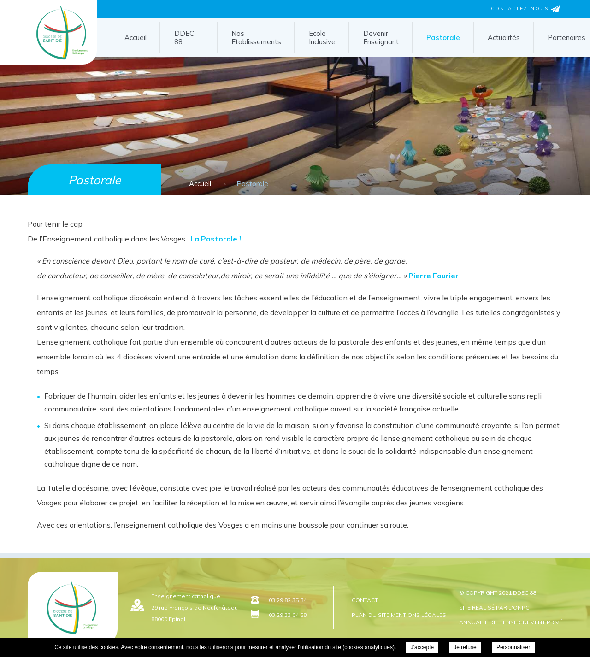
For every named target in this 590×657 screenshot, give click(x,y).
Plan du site (370, 614)
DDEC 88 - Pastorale (48, 61)
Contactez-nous (525, 8)
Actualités (504, 37)
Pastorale (443, 37)
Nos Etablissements (256, 37)
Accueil (135, 37)
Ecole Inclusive (322, 37)
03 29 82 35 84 (288, 600)
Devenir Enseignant (381, 37)
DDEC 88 (184, 37)
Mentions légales (418, 614)
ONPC (521, 607)
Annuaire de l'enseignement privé (510, 622)
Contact (365, 600)
